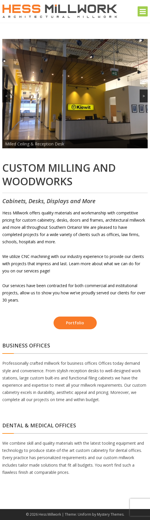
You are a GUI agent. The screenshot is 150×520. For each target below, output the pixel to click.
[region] (75, 93)
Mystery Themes (110, 514)
